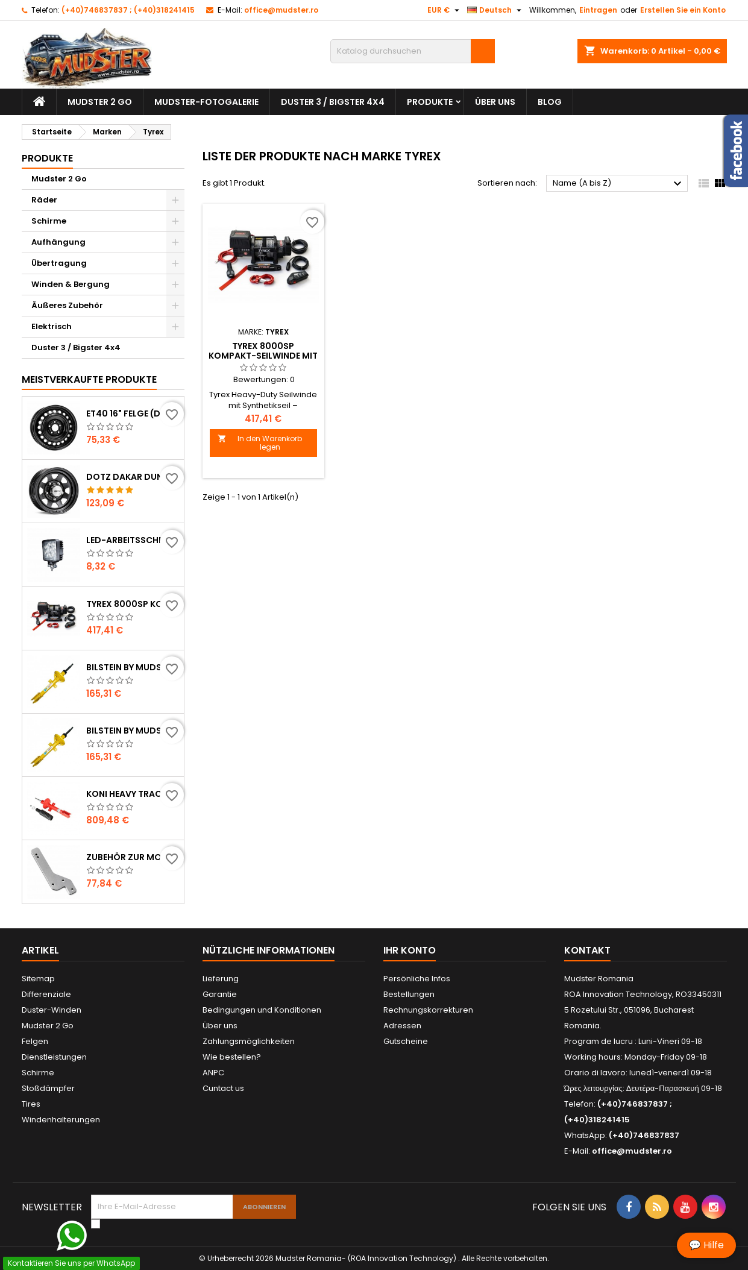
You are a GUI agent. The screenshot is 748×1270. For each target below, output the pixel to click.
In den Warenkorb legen (260, 442)
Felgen (35, 1041)
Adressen (402, 1025)
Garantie (220, 994)
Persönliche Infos (416, 978)
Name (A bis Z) (619, 184)
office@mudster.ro (281, 10)
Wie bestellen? (232, 1057)
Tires (31, 1104)
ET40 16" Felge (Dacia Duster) (132, 413)
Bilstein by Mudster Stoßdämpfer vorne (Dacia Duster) (132, 730)
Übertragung (59, 263)
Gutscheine (405, 1041)
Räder (44, 200)
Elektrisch (51, 326)
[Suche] (412, 51)
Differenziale (46, 994)
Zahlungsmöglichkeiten (249, 1041)
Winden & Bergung (70, 284)
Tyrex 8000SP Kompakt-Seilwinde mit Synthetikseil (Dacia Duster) (132, 604)
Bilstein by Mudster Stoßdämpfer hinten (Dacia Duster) (132, 667)
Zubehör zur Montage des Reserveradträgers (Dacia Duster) (132, 857)
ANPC (213, 1072)
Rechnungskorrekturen (428, 1010)
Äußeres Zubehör (67, 305)
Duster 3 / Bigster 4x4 (333, 102)
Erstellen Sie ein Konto (683, 10)
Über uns (495, 102)
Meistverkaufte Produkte (89, 379)
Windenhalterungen (61, 1119)
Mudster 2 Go (100, 102)
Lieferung (221, 978)
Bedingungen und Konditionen (262, 1010)
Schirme (48, 221)
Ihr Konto (409, 950)
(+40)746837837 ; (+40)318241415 (128, 10)
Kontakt (587, 950)
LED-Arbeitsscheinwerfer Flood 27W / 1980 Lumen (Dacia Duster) (132, 540)
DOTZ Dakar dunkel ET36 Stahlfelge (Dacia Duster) (132, 477)
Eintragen (598, 10)
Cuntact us (223, 1088)
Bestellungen (409, 994)
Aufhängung (58, 242)
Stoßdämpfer (48, 1088)
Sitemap (38, 978)
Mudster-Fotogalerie (206, 102)
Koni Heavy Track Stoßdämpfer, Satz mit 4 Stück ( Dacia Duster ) (132, 794)
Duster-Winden (51, 1010)
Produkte (430, 102)
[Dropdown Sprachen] (495, 10)
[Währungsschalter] (444, 10)
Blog (550, 102)
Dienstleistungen (54, 1057)
